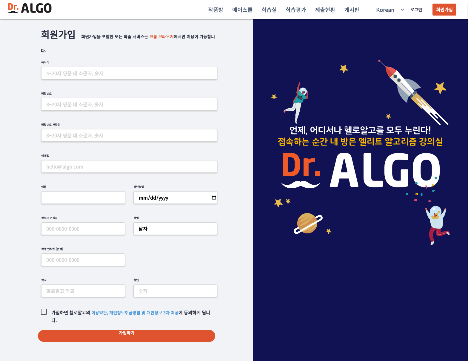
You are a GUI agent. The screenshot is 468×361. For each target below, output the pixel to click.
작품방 (215, 9)
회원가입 (444, 9)
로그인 (416, 10)
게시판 (351, 9)
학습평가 (296, 9)
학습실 (269, 9)
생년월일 (138, 187)
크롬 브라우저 (161, 36)
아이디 (45, 62)
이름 (44, 187)
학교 (44, 280)
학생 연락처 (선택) (52, 249)
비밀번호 (46, 93)
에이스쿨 (242, 9)
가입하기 (126, 333)
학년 (136, 280)
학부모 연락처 (49, 218)
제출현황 (325, 9)
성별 (136, 218)
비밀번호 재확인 (50, 125)
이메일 (45, 156)
